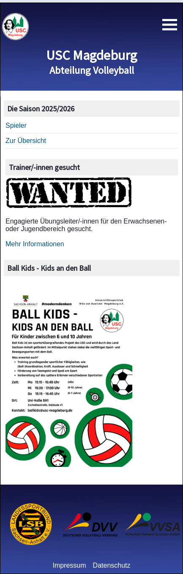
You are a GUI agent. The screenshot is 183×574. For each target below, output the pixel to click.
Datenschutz (112, 565)
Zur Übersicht (25, 140)
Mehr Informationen (34, 244)
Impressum (69, 565)
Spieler (16, 125)
